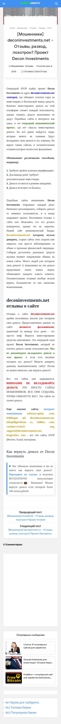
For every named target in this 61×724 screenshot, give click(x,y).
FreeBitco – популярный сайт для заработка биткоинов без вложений (38, 676)
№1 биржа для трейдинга (22, 702)
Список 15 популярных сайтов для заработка (35, 646)
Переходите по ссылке (23, 474)
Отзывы (29, 66)
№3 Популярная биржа (20, 712)
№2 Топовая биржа (18, 707)
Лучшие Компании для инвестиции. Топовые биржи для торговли (38, 661)
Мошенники (17, 66)
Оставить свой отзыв (35, 71)
